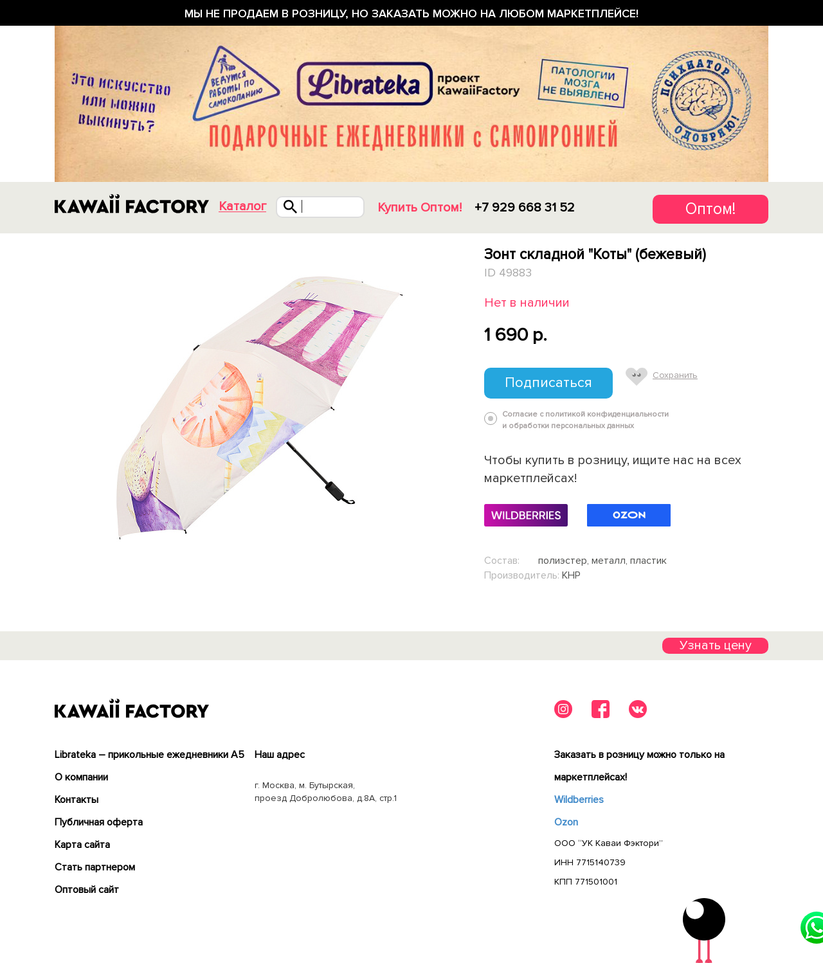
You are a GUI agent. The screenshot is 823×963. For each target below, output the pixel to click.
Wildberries (579, 799)
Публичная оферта (99, 822)
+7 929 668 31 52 (525, 207)
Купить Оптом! (419, 207)
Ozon (566, 822)
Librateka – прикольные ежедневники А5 (149, 754)
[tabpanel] (256, 410)
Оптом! (710, 209)
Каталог (242, 206)
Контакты (76, 799)
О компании (81, 777)
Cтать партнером (95, 867)
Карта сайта (82, 844)
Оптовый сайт (87, 889)
